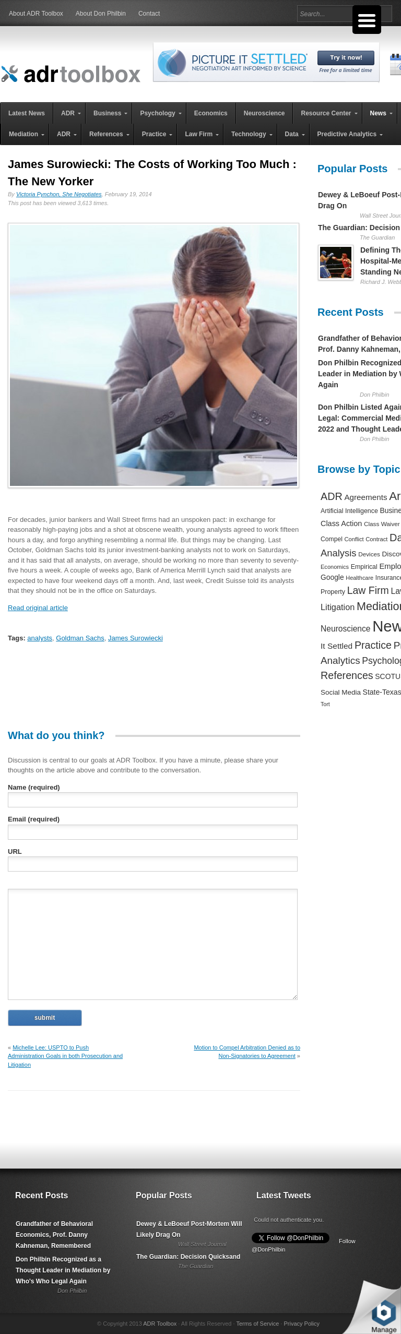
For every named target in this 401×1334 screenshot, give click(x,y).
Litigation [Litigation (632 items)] (338, 607)
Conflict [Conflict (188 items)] (353, 539)
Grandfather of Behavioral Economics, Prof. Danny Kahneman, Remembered (54, 1234)
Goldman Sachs (80, 638)
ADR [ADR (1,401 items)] (332, 496)
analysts (39, 638)
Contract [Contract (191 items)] (376, 539)
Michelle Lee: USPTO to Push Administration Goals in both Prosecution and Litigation (65, 1056)
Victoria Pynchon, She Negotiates (59, 194)
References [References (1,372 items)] (347, 675)
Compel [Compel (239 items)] (332, 539)
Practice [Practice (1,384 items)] (373, 645)
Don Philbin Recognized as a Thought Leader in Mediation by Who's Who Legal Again (63, 1270)
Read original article (38, 608)
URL (15, 851)
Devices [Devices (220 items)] (369, 554)
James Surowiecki (135, 638)
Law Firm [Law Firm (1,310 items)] (368, 590)
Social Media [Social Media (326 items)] (341, 692)
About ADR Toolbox (36, 13)
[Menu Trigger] (366, 19)
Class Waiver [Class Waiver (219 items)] (382, 523)
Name (34, 787)
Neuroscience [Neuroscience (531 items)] (346, 628)
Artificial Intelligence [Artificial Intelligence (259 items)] (349, 511)
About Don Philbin (101, 13)
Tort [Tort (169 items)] (325, 704)
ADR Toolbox (159, 1323)
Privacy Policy (301, 1323)
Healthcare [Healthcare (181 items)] (359, 578)
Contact (149, 13)
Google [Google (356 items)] (332, 577)
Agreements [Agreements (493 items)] (365, 497)
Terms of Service (257, 1323)
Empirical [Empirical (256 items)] (364, 566)
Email (34, 819)
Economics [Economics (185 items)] (335, 567)
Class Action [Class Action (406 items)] (341, 523)
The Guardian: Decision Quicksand (188, 1256)
